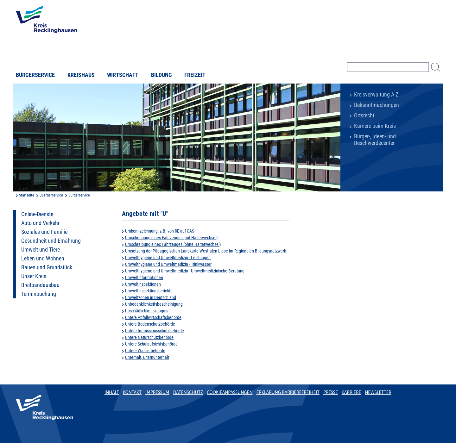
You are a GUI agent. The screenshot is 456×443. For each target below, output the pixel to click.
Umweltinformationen (144, 277)
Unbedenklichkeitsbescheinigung (154, 304)
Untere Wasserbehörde (145, 350)
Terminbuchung (38, 294)
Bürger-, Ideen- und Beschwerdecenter (375, 139)
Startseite (26, 195)
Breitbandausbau (40, 285)
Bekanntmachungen (376, 105)
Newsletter (378, 392)
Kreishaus (81, 75)
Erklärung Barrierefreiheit (287, 392)
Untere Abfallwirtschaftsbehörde (153, 317)
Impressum (157, 392)
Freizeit (195, 75)
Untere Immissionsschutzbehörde (154, 330)
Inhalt (111, 392)
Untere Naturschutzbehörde (149, 337)
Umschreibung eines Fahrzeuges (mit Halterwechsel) (171, 237)
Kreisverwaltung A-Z (376, 94)
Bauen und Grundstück (46, 267)
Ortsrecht (364, 115)
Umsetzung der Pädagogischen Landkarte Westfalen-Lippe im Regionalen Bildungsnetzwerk (205, 250)
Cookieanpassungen (229, 392)
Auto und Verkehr (40, 223)
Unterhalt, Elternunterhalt (147, 357)
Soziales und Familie (44, 232)
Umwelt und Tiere (40, 249)
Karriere (351, 392)
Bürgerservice (35, 75)
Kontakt (132, 392)
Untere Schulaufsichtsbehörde (151, 343)
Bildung (161, 75)
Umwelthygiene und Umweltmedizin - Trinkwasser (168, 264)
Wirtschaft (122, 75)
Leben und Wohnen (42, 258)
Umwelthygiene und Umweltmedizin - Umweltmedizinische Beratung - (185, 270)
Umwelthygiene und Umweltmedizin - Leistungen (168, 257)
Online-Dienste (37, 214)
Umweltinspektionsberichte (149, 290)
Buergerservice (51, 195)
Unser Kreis (33, 276)
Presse (330, 392)
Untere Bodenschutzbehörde (150, 324)
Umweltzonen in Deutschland (150, 297)
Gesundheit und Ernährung (51, 241)
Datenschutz (188, 392)
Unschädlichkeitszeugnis (146, 310)
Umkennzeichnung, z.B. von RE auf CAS (159, 231)
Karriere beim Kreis (375, 126)
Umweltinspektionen (143, 284)
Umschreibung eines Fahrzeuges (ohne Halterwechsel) (173, 244)
